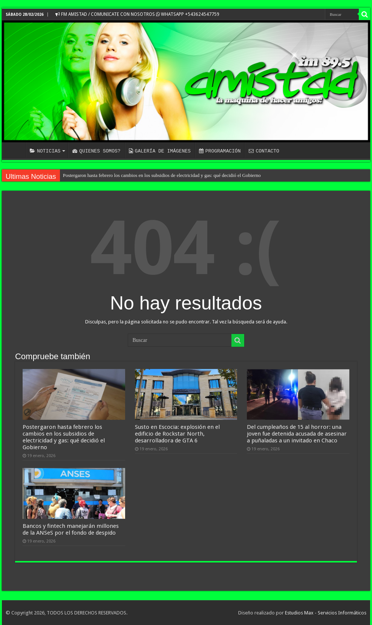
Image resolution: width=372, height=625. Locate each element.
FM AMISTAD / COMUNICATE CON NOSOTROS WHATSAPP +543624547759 (137, 14)
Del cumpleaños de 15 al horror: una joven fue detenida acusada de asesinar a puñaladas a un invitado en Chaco (297, 434)
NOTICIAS (45, 151)
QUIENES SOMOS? (96, 151)
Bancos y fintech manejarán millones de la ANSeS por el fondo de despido (71, 529)
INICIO (15, 150)
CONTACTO (264, 151)
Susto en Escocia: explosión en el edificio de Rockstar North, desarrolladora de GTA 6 (177, 434)
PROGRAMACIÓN (220, 151)
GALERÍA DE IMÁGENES (160, 151)
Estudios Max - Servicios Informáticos (325, 613)
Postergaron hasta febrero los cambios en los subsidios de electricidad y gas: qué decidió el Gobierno (162, 175)
